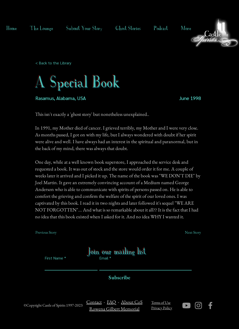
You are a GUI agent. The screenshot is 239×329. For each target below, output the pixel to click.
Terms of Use (160, 302)
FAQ (111, 302)
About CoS (131, 302)
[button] (128, 28)
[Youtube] (186, 305)
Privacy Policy (161, 307)
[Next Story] (189, 232)
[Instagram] (198, 305)
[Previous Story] (51, 232)
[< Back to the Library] (54, 63)
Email (103, 258)
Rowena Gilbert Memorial (114, 309)
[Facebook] (210, 305)
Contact (94, 302)
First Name (54, 258)
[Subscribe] (118, 277)
